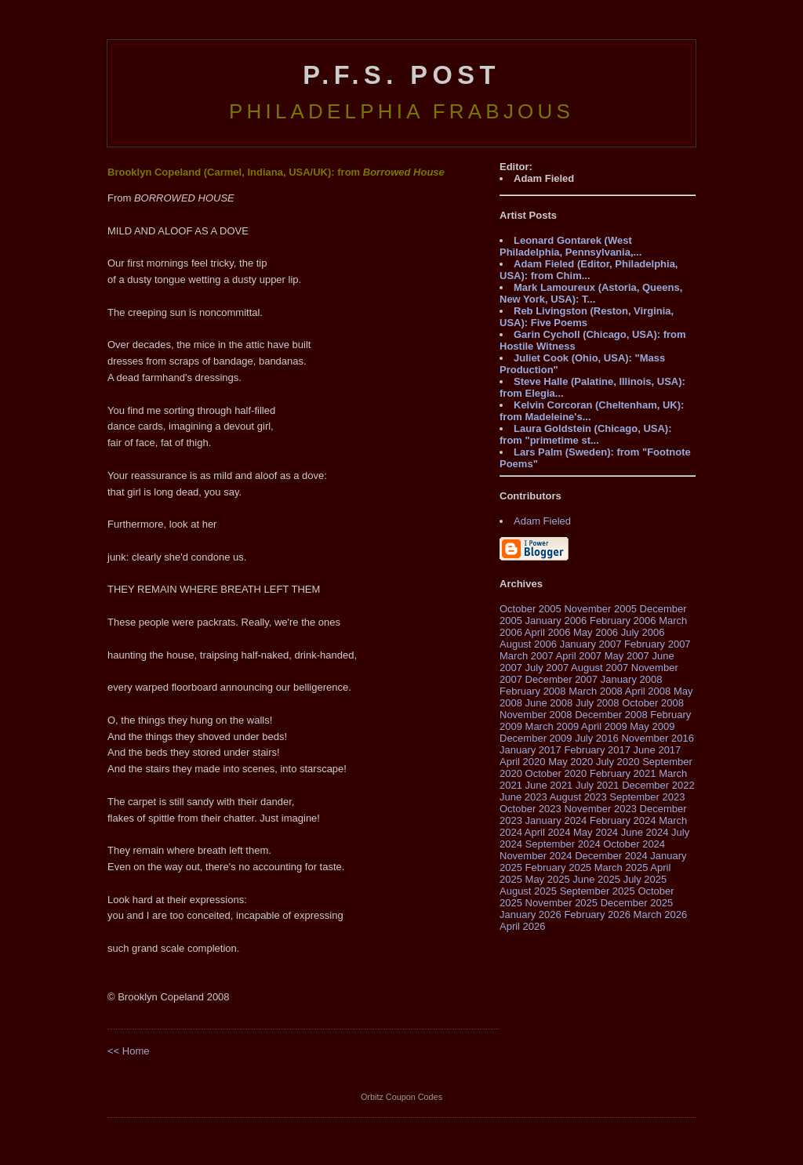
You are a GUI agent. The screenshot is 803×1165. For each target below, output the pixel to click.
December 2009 (536, 738)
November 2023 (600, 809)
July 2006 (643, 632)
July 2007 (547, 667)
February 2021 (623, 773)
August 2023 (578, 797)
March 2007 (527, 656)
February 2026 (597, 914)
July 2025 (645, 879)
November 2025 (561, 903)
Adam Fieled (542, 521)
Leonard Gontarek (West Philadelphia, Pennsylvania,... (570, 246)
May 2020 (570, 762)
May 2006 (595, 632)
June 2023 (523, 797)
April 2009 (604, 726)
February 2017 (597, 750)
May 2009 (652, 726)
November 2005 (600, 609)
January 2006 (556, 620)
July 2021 (598, 785)
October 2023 (530, 809)
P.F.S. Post (401, 75)
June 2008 (549, 703)
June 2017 (657, 750)
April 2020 (523, 762)
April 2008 (648, 691)
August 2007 (599, 667)
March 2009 (552, 726)
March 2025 (621, 867)
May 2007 (627, 656)
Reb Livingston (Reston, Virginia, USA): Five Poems (587, 316)
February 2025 (558, 867)
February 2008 (533, 691)
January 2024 (556, 820)
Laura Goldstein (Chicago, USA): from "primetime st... (586, 434)
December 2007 (561, 679)
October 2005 (530, 609)
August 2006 (528, 644)
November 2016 (657, 738)
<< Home (128, 1051)
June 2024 (645, 832)
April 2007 (579, 656)
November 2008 (536, 714)
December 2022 (658, 785)
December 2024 (611, 856)
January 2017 (530, 750)
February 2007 (657, 644)
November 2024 (536, 856)
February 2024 (623, 820)
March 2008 (596, 691)
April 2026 (523, 926)
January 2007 (591, 644)
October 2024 (634, 844)
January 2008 (632, 679)
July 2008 (598, 703)
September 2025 (597, 891)
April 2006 (548, 632)
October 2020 (556, 773)
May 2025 (547, 879)
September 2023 (647, 797)
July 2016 (597, 738)
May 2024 (595, 832)
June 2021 (549, 785)
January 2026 (530, 914)
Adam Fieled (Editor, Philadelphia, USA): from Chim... (589, 269)
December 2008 (611, 714)
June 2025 (596, 879)
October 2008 (653, 703)
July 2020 (618, 762)
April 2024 (548, 832)
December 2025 (637, 903)
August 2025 (528, 891)
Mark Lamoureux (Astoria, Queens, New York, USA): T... (591, 293)
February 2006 (623, 620)
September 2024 (563, 844)
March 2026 (661, 914)
